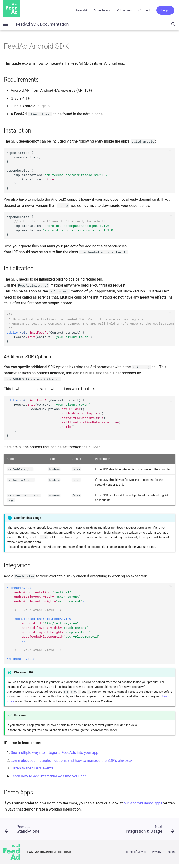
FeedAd (81, 10)
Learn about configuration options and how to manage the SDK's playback (72, 760)
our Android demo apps (143, 803)
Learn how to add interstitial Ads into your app (49, 776)
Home (11, 8)
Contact (144, 10)
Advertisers (102, 10)
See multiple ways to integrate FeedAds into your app (54, 752)
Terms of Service (135, 851)
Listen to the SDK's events (32, 768)
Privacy (156, 851)
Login (165, 10)
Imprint (171, 851)
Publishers (124, 10)
